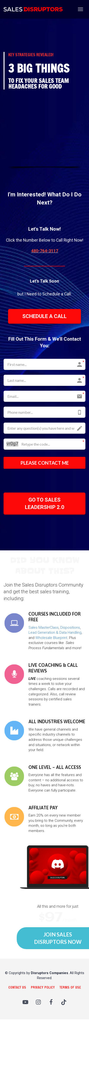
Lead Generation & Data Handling (54, 632)
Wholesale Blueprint (51, 638)
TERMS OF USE (70, 987)
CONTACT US (17, 987)
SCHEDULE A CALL (44, 316)
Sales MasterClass (43, 627)
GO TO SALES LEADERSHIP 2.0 (44, 503)
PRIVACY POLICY (43, 987)
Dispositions (70, 627)
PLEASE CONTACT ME (44, 463)
